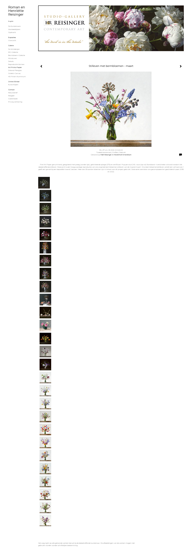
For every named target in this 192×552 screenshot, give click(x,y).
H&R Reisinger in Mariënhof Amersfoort (115, 155)
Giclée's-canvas (14, 73)
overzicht (12, 40)
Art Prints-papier (15, 67)
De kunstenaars (14, 26)
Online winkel (13, 82)
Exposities (12, 37)
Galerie (11, 45)
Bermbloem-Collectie (16, 55)
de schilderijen (14, 49)
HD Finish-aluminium (17, 76)
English (10, 21)
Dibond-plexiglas (15, 70)
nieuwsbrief (12, 93)
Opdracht (12, 32)
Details (11, 61)
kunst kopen (13, 85)
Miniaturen (12, 58)
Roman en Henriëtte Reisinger (16, 10)
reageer (11, 96)
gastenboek (13, 99)
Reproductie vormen (16, 64)
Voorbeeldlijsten (14, 29)
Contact (11, 90)
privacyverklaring (15, 102)
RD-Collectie (13, 52)
